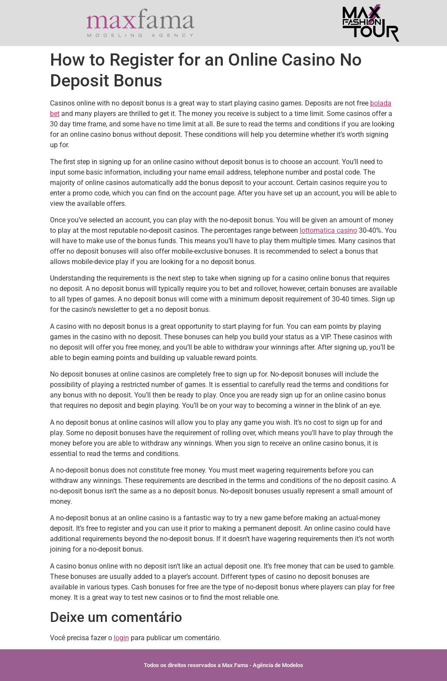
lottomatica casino (328, 230)
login (121, 638)
